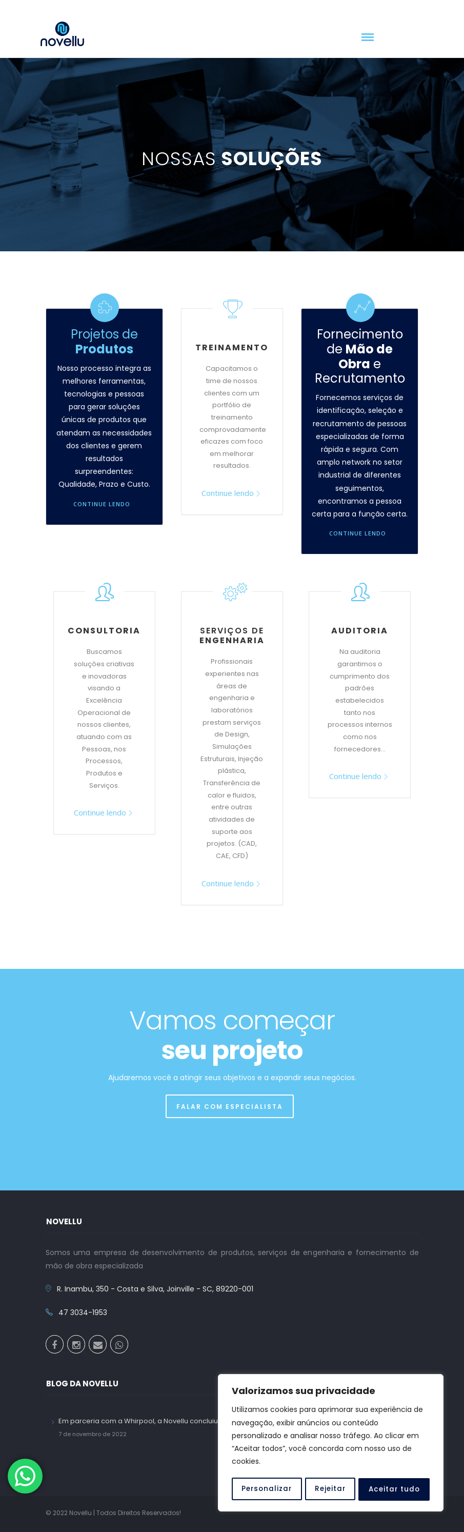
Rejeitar (330, 1489)
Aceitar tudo (394, 1489)
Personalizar (266, 1489)
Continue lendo (101, 504)
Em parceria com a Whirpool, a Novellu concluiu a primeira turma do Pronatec (188, 1421)
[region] (330, 1443)
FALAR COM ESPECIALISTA (229, 1106)
